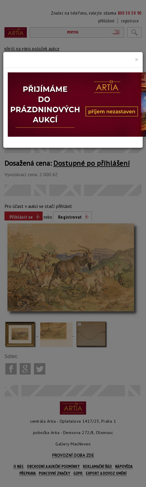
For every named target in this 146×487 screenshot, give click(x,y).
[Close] (136, 59)
